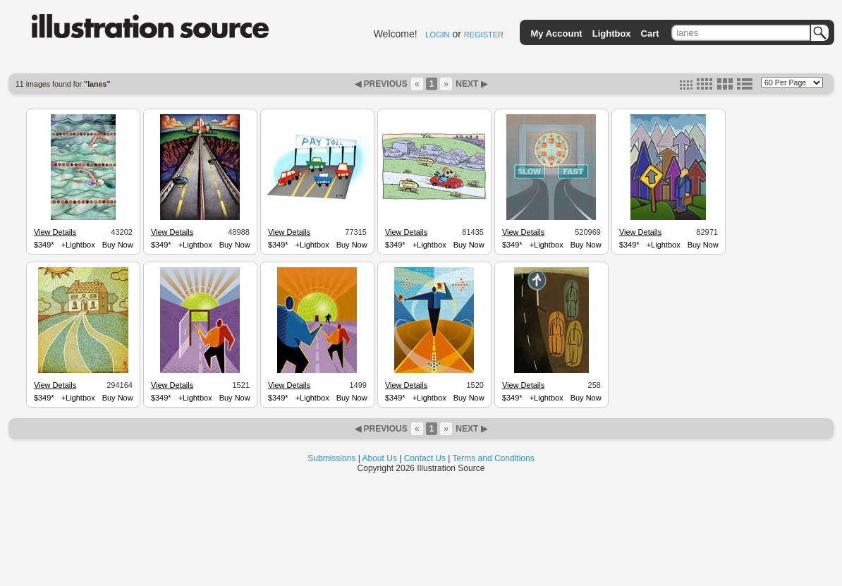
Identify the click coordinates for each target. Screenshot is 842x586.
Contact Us (425, 458)
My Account (556, 33)
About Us (379, 458)
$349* (44, 244)
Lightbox (611, 33)
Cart (650, 33)
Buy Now (117, 244)
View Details (55, 232)
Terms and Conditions (494, 458)
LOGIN (437, 34)
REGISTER (484, 34)
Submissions (331, 458)
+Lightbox (78, 244)
